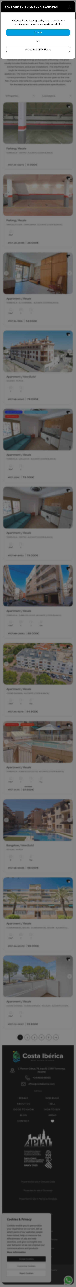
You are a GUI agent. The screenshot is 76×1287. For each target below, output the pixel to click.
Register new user (38, 49)
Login (38, 32)
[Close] (69, 7)
